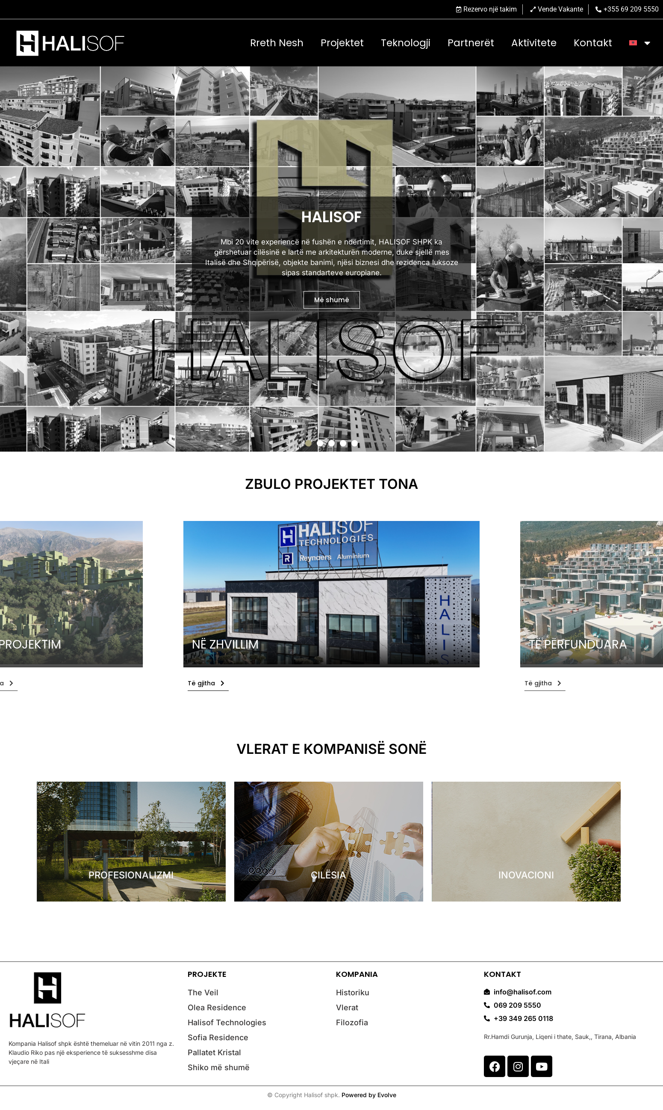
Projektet (342, 43)
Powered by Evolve (369, 1094)
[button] (308, 443)
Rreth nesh (277, 43)
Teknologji (405, 43)
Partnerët (471, 43)
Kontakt (593, 43)
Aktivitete (534, 43)
